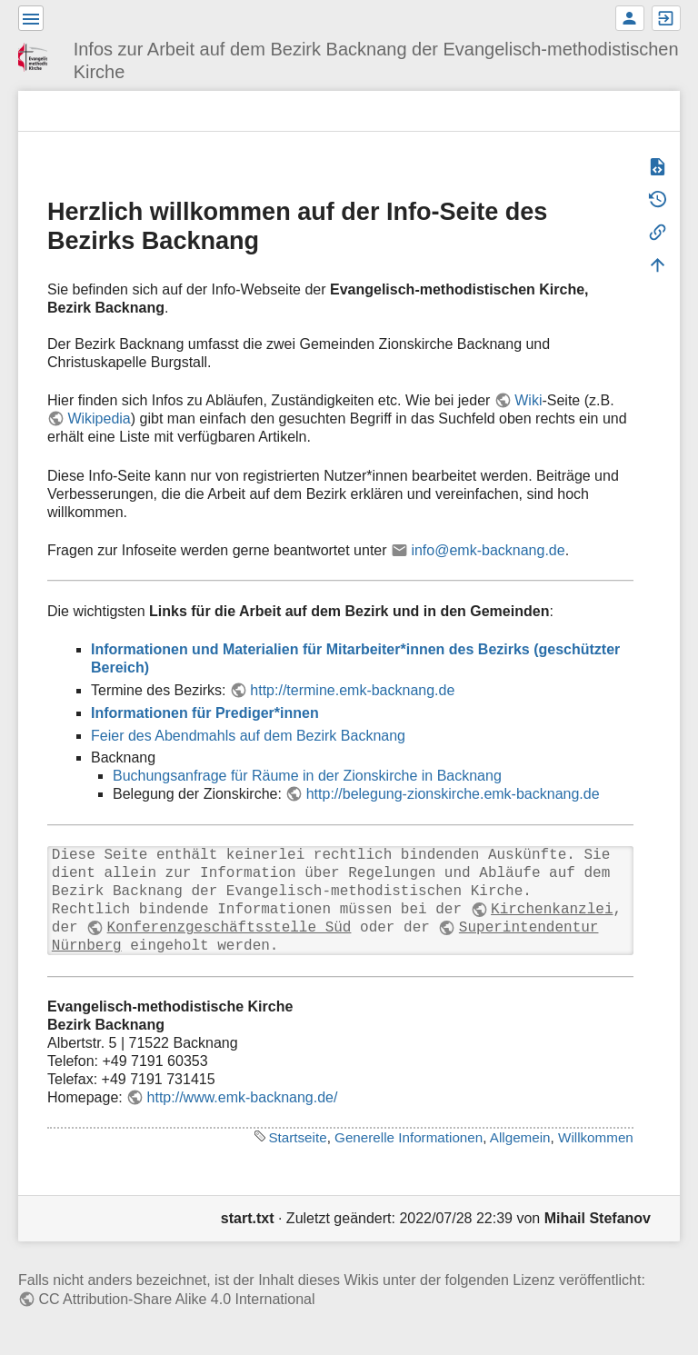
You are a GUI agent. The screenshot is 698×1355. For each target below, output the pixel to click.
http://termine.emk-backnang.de (352, 690)
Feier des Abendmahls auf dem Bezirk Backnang (248, 735)
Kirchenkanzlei (552, 910)
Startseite (297, 1137)
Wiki (528, 400)
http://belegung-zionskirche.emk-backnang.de (453, 794)
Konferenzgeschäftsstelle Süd (229, 928)
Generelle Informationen (408, 1137)
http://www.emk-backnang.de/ (242, 1097)
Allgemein (520, 1137)
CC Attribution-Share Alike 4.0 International (176, 1299)
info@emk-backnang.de (487, 550)
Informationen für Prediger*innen (205, 713)
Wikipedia (98, 418)
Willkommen (595, 1137)
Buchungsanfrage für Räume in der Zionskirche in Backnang (307, 775)
